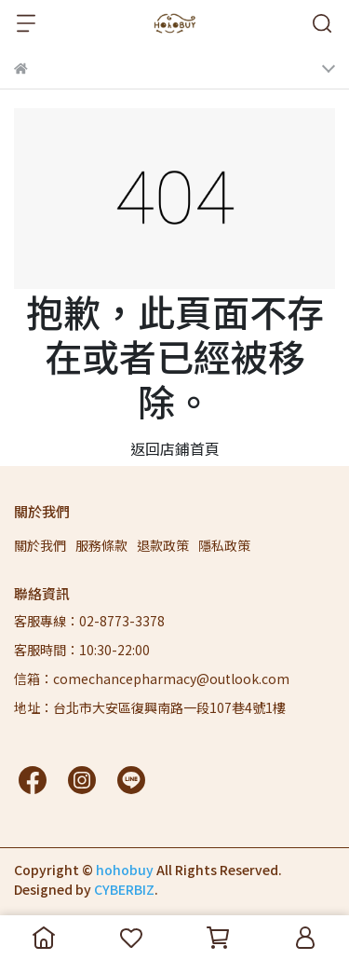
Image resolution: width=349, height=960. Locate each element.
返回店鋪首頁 (175, 448)
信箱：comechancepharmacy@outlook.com (151, 678)
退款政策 (163, 545)
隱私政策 (224, 545)
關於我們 (40, 545)
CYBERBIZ (124, 889)
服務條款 (101, 545)
